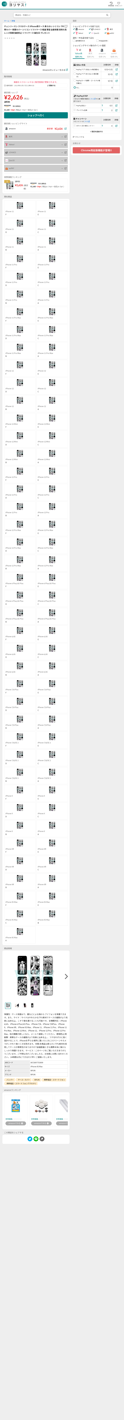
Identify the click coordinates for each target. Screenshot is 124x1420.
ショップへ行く (35, 115)
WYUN (37, 1080)
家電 (13, 21)
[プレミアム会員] (116, 110)
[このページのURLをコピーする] (42, 1139)
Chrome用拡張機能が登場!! (96, 150)
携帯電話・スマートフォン (54, 1080)
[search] (107, 15)
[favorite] (66, 26)
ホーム (6, 21)
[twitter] (30, 1139)
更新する (51, 85)
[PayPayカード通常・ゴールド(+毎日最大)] (116, 80)
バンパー (10, 1080)
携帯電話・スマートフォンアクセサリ (21, 1083)
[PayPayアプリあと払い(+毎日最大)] (116, 74)
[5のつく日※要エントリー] (116, 125)
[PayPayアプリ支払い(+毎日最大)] (116, 69)
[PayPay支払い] (116, 105)
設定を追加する (96, 132)
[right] (66, 977)
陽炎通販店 (17, 106)
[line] (36, 1139)
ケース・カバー (24, 1080)
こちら (92, 99)
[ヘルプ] (102, 105)
